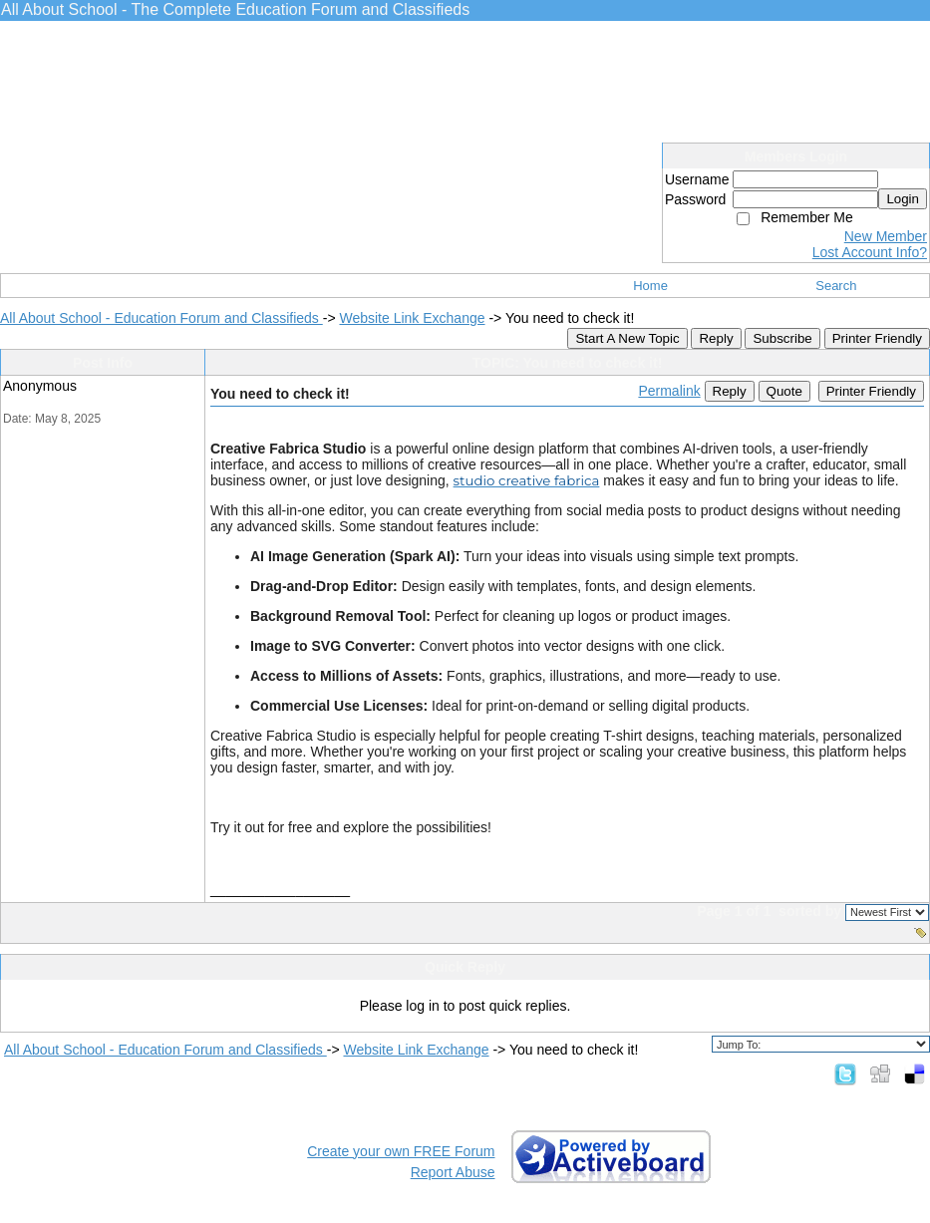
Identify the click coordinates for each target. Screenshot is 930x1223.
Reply (716, 338)
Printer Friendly (877, 338)
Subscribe (782, 338)
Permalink (669, 391)
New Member (885, 236)
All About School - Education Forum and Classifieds (161, 318)
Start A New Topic (627, 338)
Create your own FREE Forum (400, 1151)
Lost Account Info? (869, 252)
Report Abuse (453, 1172)
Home (650, 285)
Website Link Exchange (411, 318)
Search (835, 285)
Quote (784, 391)
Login (902, 198)
